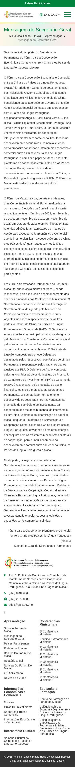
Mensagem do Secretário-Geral (14, 637)
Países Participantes (37, 3)
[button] (67, 14)
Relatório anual (13, 660)
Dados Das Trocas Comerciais (15, 713)
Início (37, 36)
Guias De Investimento (18, 707)
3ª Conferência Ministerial (49, 663)
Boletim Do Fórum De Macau (17, 654)
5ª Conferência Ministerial (49, 648)
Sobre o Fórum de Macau (15, 630)
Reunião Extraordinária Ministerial (54, 640)
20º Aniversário (13, 673)
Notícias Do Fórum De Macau (18, 667)
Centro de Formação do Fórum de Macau (54, 700)
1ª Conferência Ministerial (49, 678)
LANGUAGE (50, 14)
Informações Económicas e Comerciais (19, 721)
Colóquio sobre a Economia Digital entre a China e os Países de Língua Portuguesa (55, 711)
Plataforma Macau (15, 648)
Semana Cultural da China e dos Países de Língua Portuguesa (18, 740)
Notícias (9, 702)
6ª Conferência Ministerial (49, 633)
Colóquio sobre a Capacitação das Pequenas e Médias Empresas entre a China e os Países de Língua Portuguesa (55, 726)
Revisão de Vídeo (15, 677)
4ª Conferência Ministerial (49, 656)
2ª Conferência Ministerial (49, 671)
